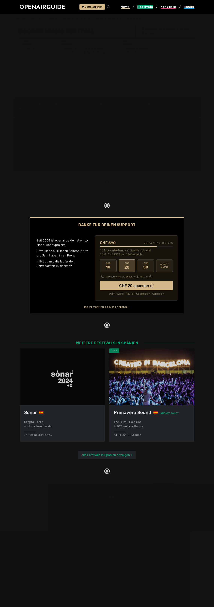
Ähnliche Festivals (96, 52)
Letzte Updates (94, 49)
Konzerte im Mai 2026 (124, 521)
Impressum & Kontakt (35, 577)
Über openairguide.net (35, 559)
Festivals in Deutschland (37, 512)
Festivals (38, 19)
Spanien (53, 19)
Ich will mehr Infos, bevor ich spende (106, 307)
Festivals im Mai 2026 (35, 521)
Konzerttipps (118, 503)
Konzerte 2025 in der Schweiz (130, 530)
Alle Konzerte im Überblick (127, 539)
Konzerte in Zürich (122, 507)
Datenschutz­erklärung (35, 573)
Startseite (21, 19)
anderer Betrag (164, 265)
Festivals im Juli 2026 (35, 530)
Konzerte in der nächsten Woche (132, 516)
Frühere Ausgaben (137, 49)
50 (146, 266)
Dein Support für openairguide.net (44, 564)
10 (108, 266)
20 (127, 266)
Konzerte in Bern (121, 512)
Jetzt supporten (92, 7)
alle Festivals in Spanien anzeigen (106, 455)
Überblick (70, 49)
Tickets (68, 52)
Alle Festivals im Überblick (38, 539)
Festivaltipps (29, 503)
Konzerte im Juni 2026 (125, 525)
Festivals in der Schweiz (36, 507)
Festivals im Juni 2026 (36, 525)
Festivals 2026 (30, 516)
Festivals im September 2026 (40, 534)
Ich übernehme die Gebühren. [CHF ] (127, 276)
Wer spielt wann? (37, 52)
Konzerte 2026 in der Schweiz (130, 534)
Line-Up (30, 49)
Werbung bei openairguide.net (41, 568)
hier (64, 109)
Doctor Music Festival (76, 19)
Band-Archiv (133, 52)
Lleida (151, 33)
